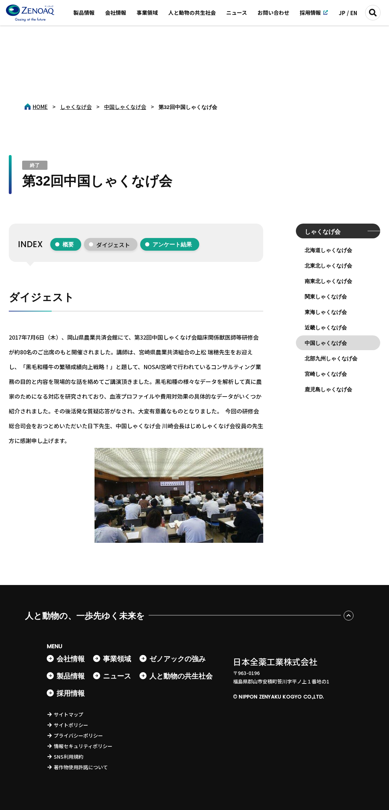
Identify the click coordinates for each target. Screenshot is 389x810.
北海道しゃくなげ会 (328, 250)
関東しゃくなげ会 (326, 297)
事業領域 (147, 12)
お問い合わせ (273, 12)
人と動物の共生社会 (192, 12)
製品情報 (84, 12)
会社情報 (115, 12)
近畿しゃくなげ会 (326, 327)
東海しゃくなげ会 (326, 312)
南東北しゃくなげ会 (328, 281)
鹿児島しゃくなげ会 (328, 389)
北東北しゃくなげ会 (328, 266)
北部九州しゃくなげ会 (331, 358)
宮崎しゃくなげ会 (326, 374)
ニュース (236, 12)
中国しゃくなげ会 (326, 343)
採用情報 (310, 12)
